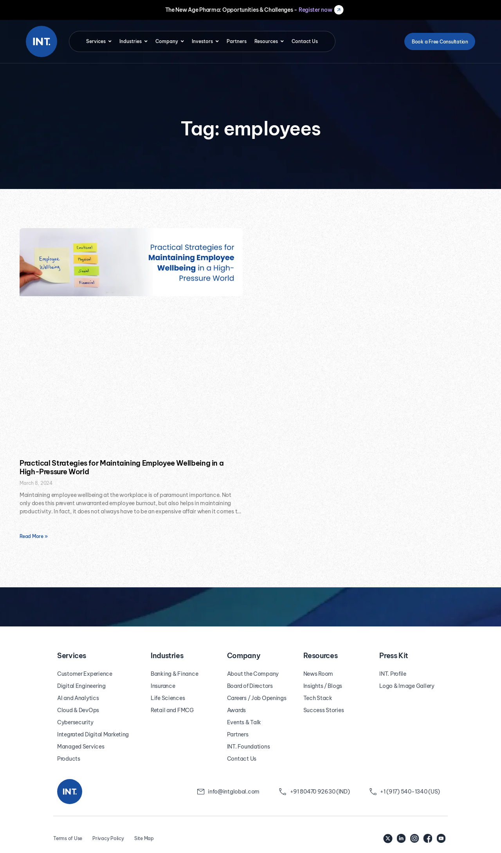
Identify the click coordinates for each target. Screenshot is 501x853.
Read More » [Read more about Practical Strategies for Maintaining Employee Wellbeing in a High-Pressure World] (33, 536)
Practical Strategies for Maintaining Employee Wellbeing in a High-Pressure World (121, 467)
